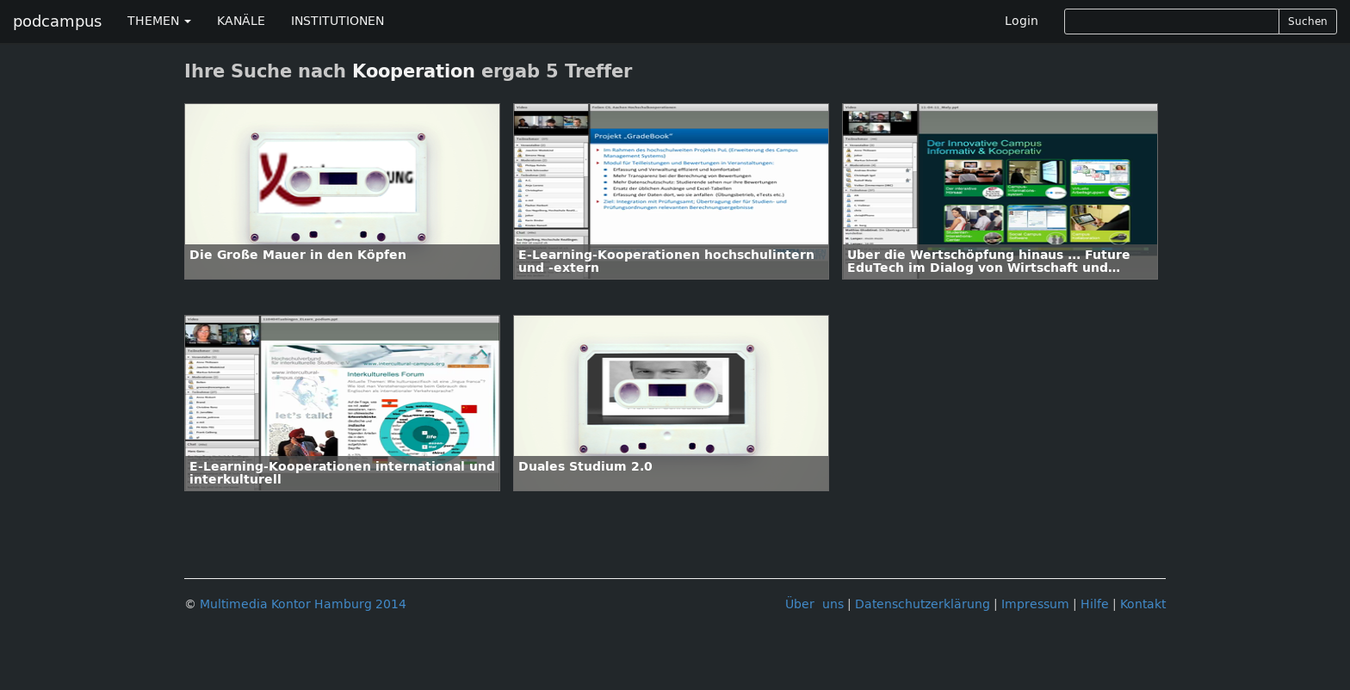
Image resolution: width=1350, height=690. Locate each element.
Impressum (1035, 604)
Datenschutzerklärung (922, 604)
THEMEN (159, 21)
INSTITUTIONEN (337, 21)
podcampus (57, 21)
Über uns (814, 604)
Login (1021, 21)
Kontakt (1143, 604)
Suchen (1308, 21)
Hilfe (1095, 604)
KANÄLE (241, 21)
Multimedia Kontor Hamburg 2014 (303, 604)
